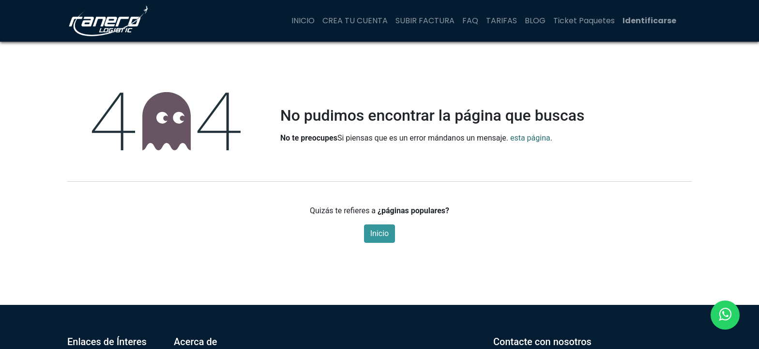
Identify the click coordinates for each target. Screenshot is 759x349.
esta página (530, 138)
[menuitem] (303, 21)
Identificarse (649, 20)
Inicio (379, 233)
